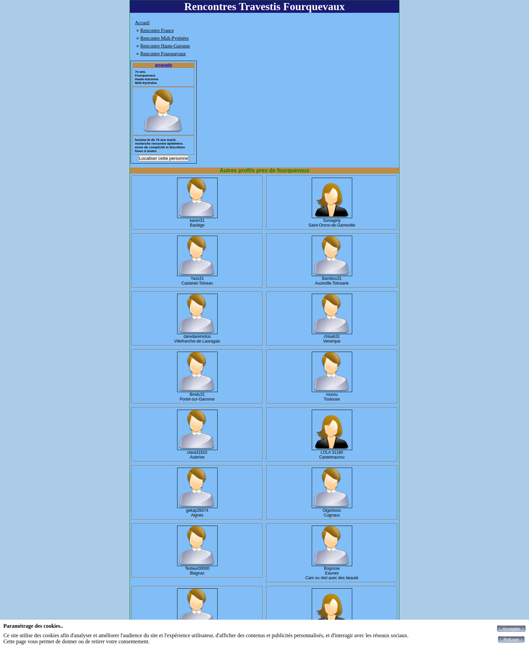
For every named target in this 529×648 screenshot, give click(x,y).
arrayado (163, 65)
